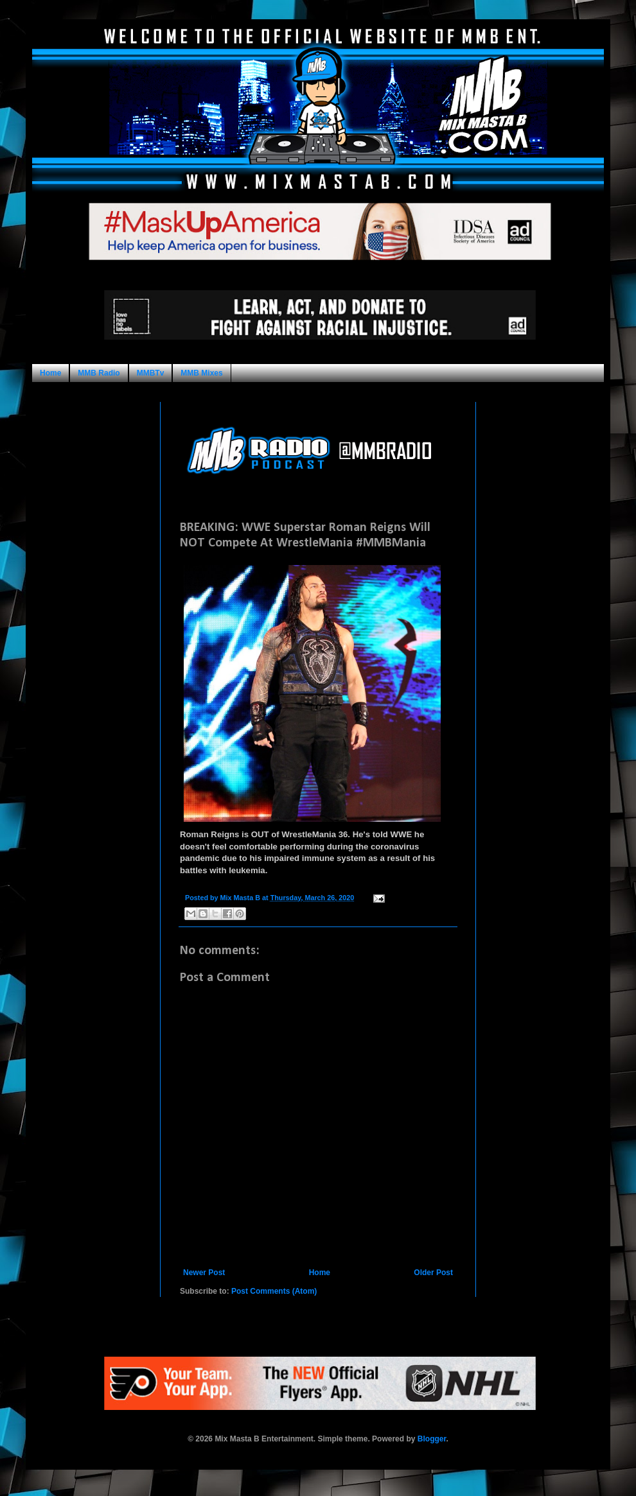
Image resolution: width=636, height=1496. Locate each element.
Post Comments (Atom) (274, 1291)
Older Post (433, 1272)
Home (50, 373)
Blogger (432, 1438)
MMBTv (150, 373)
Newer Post (204, 1272)
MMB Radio (98, 373)
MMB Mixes (201, 373)
